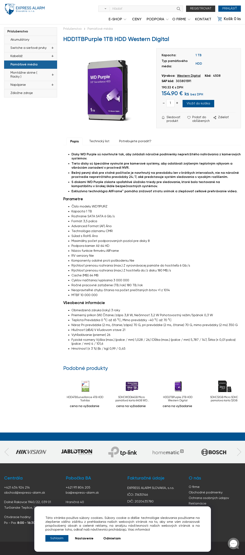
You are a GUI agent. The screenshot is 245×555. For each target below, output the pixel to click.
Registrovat (200, 8)
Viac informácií (139, 529)
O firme (194, 487)
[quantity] (170, 103)
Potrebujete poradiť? (135, 141)
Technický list (99, 141)
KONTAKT (203, 19)
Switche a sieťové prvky (28, 48)
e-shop (115, 19)
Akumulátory (19, 39)
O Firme (179, 19)
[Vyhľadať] (104, 9)
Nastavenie (84, 538)
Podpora (155, 19)
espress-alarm (24, 9)
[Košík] (229, 19)
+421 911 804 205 (78, 487)
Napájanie (18, 85)
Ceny (136, 19)
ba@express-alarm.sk (82, 492)
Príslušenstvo (17, 31)
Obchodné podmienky (206, 492)
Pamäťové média (24, 64)
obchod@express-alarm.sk (24, 492)
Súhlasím (56, 538)
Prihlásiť (229, 8)
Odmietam (112, 538)
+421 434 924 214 (17, 487)
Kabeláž (16, 56)
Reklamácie (197, 503)
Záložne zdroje (21, 93)
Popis (74, 141)
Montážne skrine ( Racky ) (23, 74)
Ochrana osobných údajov (209, 498)
